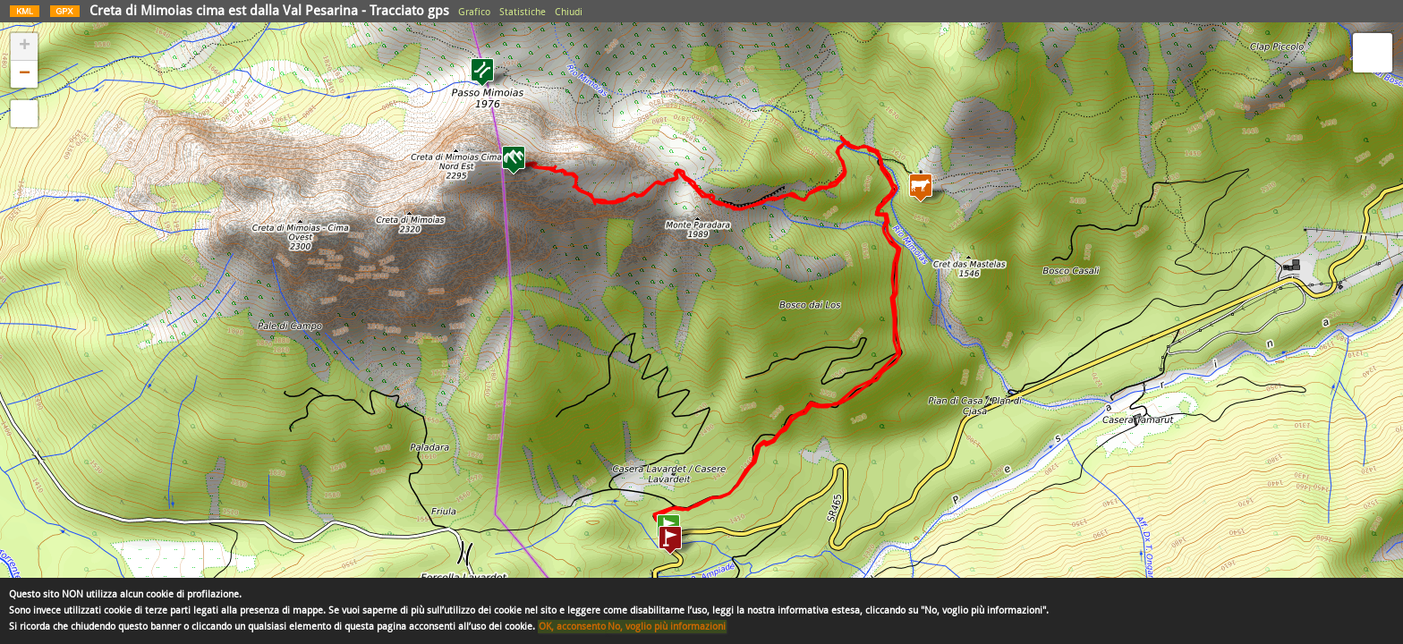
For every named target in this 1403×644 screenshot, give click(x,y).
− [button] (24, 74)
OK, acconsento (572, 626)
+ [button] (24, 46)
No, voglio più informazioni (667, 626)
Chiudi (568, 12)
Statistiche (522, 12)
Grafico (474, 12)
